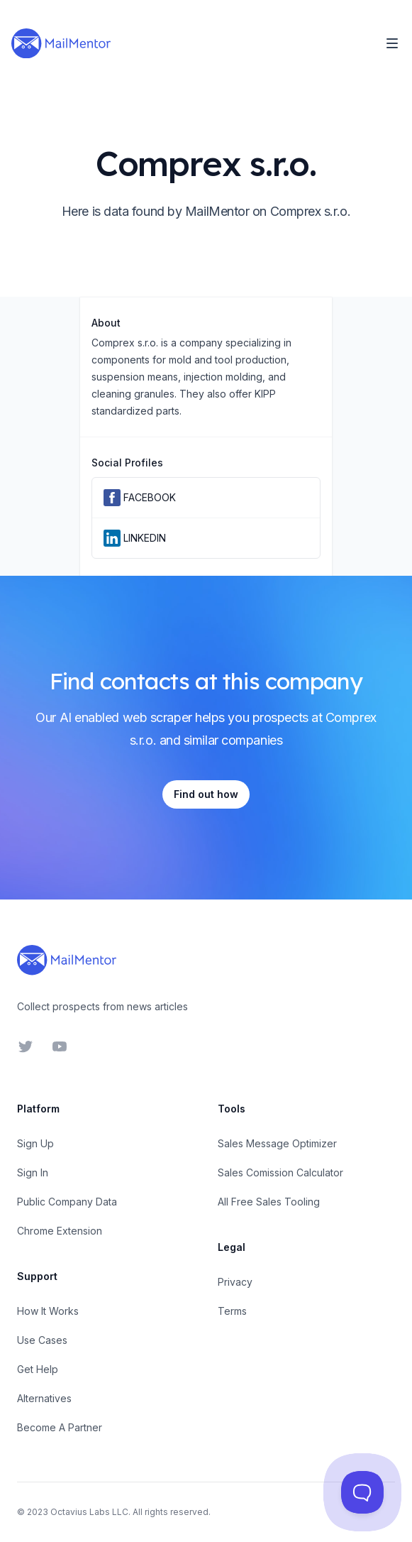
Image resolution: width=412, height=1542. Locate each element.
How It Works (48, 1311)
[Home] (61, 43)
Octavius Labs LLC (89, 1512)
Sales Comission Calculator (280, 1172)
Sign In (32, 1172)
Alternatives (44, 1398)
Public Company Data (67, 1202)
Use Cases (42, 1340)
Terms (232, 1311)
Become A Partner (59, 1427)
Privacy (235, 1282)
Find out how (206, 794)
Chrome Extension (59, 1231)
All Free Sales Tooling (269, 1202)
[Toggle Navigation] (392, 43)
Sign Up (35, 1143)
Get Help (37, 1369)
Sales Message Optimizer (277, 1143)
